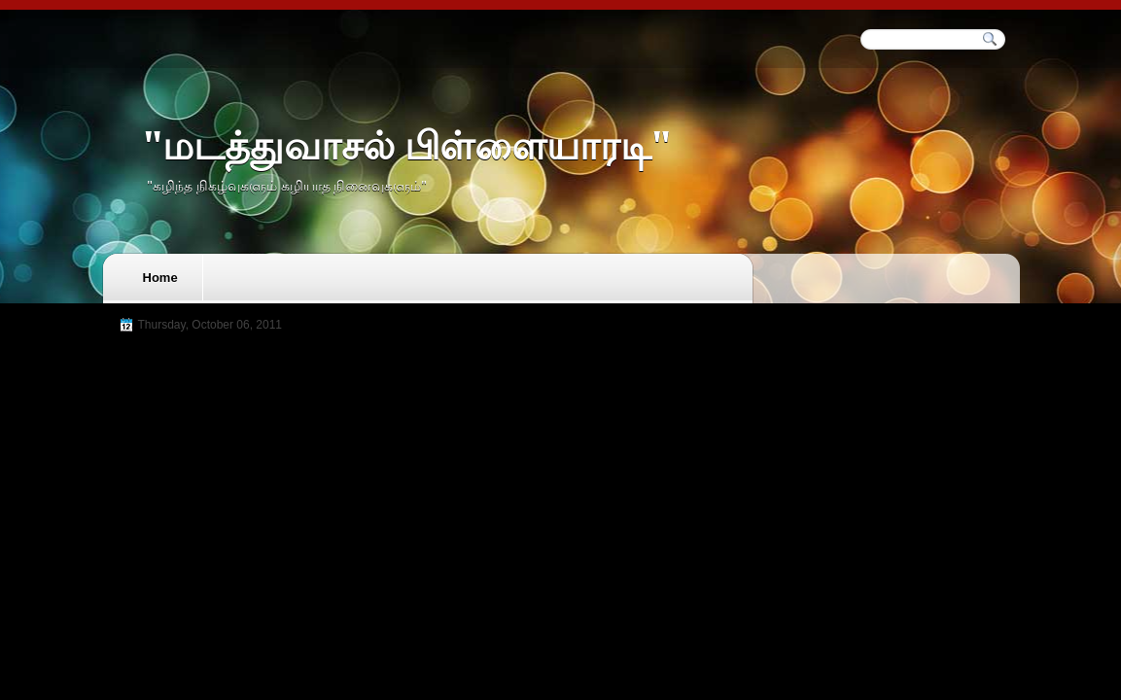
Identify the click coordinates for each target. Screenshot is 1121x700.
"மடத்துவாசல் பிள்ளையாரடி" (407, 146)
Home (160, 277)
